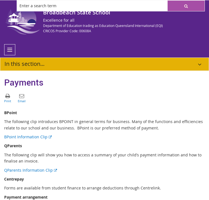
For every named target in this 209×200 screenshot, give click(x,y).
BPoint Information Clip (28, 136)
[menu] (9, 49)
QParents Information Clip (30, 170)
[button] (186, 5)
